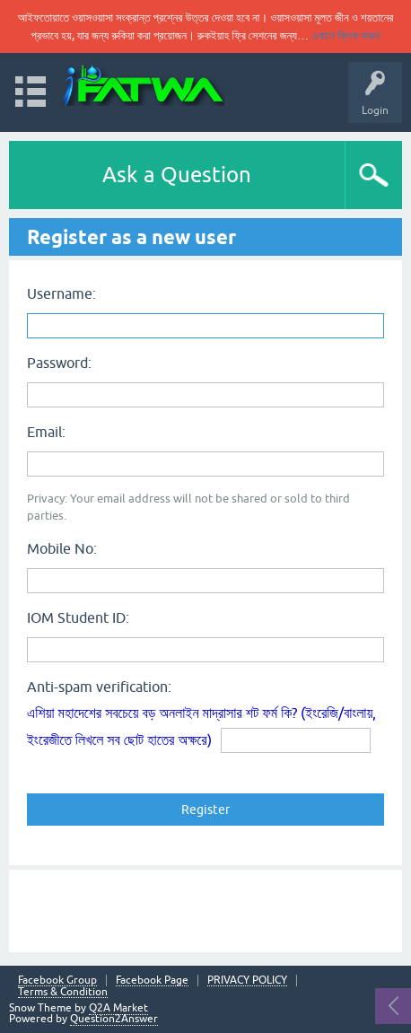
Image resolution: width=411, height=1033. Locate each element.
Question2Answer (114, 1018)
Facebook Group (57, 980)
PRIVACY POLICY (247, 980)
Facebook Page (152, 980)
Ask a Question (176, 174)
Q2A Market (118, 1008)
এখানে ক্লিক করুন (345, 35)
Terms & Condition (63, 992)
